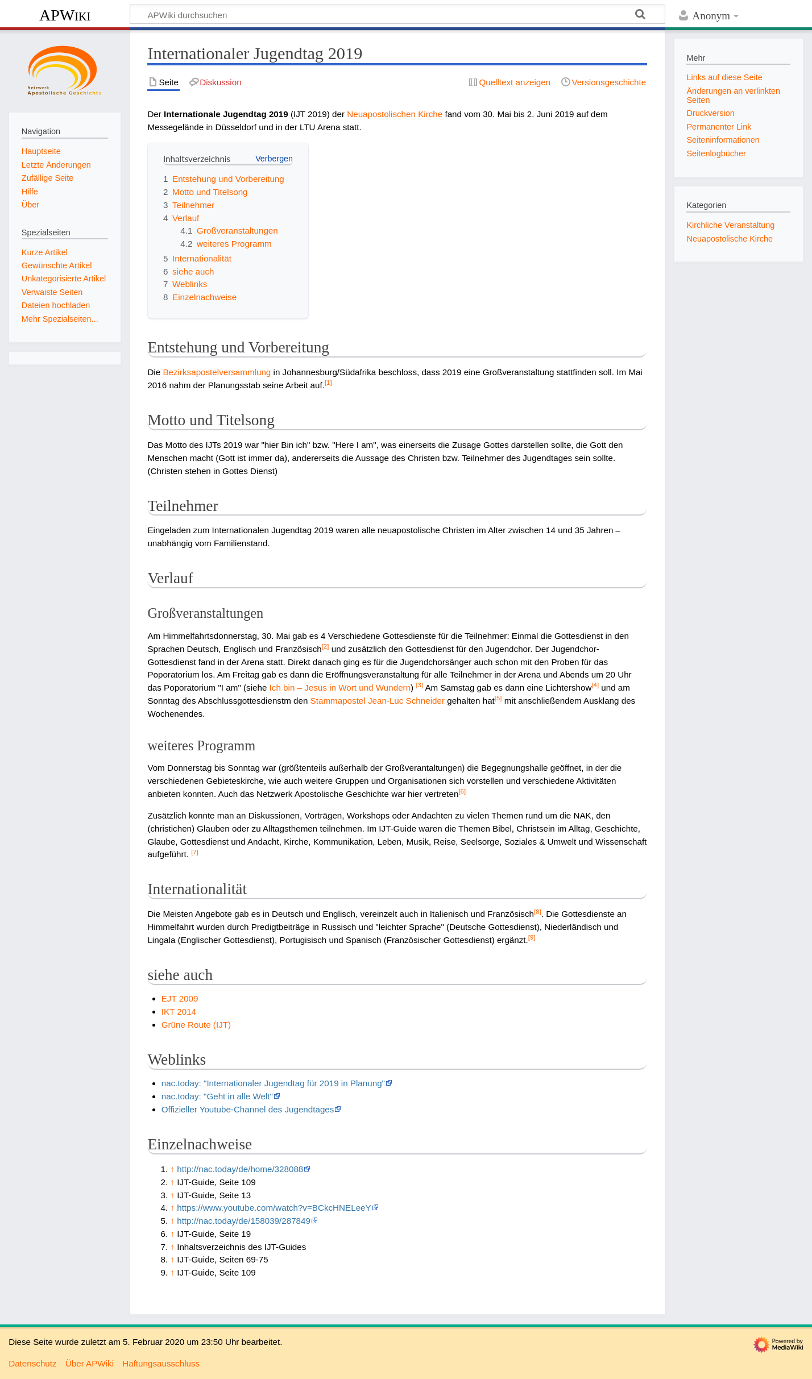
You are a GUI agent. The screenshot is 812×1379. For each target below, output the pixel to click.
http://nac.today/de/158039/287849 (243, 1221)
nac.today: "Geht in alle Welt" (217, 1096)
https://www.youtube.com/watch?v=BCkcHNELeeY (274, 1207)
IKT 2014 (178, 1011)
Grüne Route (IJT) (196, 1024)
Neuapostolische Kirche (729, 238)
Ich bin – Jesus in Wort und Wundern (340, 687)
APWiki (64, 15)
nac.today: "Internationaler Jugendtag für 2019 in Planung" (273, 1083)
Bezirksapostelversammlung (217, 372)
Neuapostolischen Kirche (394, 114)
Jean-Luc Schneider (406, 700)
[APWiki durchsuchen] (397, 14)
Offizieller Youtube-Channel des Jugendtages (247, 1109)
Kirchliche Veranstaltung (730, 225)
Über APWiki (89, 1363)
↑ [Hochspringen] (172, 1169)
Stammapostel (338, 700)
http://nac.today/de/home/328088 (240, 1169)
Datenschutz (32, 1363)
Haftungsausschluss (161, 1363)
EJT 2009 (179, 998)
